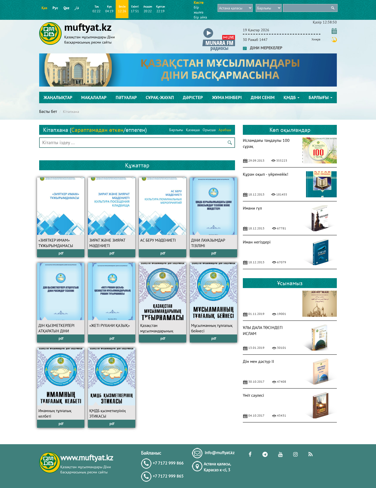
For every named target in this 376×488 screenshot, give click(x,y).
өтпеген (135, 129)
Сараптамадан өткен (97, 129)
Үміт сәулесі (253, 395)
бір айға (200, 17)
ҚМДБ (291, 97)
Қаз (44, 7)
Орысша (209, 129)
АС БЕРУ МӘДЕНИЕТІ (158, 240)
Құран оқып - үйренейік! (265, 174)
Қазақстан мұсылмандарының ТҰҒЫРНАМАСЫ (156, 331)
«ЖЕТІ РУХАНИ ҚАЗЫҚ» (109, 325)
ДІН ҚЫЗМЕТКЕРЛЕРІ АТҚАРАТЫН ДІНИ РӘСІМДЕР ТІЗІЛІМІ (56, 331)
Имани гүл (252, 208)
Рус (55, 7)
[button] (218, 29)
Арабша (225, 129)
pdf (60, 253)
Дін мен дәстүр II (258, 361)
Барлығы (320, 97)
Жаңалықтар (58, 97)
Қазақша (193, 129)
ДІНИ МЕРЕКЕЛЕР (262, 47)
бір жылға (198, 10)
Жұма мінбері (227, 97)
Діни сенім (263, 97)
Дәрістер (193, 97)
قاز (76, 7)
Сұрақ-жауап (160, 97)
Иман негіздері (257, 242)
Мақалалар (94, 97)
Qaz (66, 7)
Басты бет (48, 111)
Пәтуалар (126, 97)
